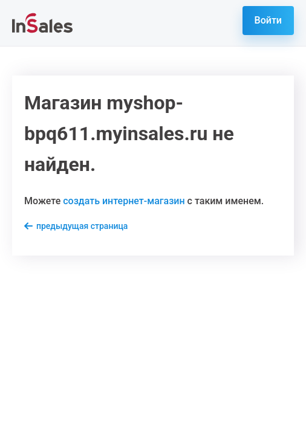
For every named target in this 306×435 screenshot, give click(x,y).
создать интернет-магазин (123, 201)
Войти (268, 20)
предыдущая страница (82, 226)
